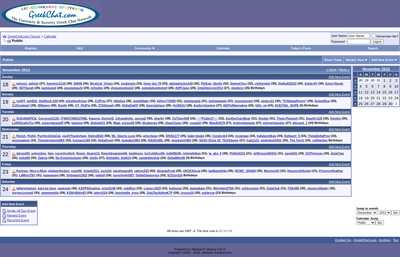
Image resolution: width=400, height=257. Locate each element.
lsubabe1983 (131, 140)
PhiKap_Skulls (211, 83)
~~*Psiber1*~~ (207, 118)
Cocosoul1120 (48, 118)
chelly (93, 157)
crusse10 (187, 192)
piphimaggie (218, 101)
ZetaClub (273, 188)
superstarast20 (52, 122)
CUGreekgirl (21, 105)
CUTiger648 (180, 118)
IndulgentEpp (266, 136)
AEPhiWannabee (235, 105)
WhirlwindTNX (223, 188)
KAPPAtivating (89, 188)
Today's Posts (301, 48)
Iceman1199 (81, 140)
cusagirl (195, 122)
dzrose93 (23, 153)
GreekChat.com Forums (24, 36)
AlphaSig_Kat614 (118, 157)
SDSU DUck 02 (210, 140)
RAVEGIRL (156, 140)
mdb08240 (173, 153)
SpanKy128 (314, 118)
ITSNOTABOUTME (74, 118)
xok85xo (129, 188)
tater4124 (100, 192)
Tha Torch (297, 140)
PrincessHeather (331, 170)
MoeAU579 (217, 122)
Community (144, 48)
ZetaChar (337, 153)
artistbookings (76, 101)
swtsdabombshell (154, 88)
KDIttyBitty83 (76, 192)
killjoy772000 (166, 101)
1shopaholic (124, 118)
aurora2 (140, 118)
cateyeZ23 (141, 170)
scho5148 (109, 188)
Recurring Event (18, 220)
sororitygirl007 (123, 175)
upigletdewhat (149, 157)
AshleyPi (310, 83)
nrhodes (97, 88)
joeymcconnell (22, 192)
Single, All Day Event (21, 210)
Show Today (333, 60)
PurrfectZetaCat (49, 136)
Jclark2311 (91, 170)
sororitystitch (64, 153)
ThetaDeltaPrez (319, 136)
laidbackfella (217, 170)
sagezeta (64, 188)
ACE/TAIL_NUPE (287, 105)
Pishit (32, 136)
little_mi (261, 105)
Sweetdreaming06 (114, 153)
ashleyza (208, 192)
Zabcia (43, 157)
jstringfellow (192, 153)
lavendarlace (155, 105)
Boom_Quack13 (87, 153)
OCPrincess (314, 153)
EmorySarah (334, 83)
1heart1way (173, 122)
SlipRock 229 (48, 101)
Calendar (50, 36)
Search (373, 48)
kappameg (50, 175)
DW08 (78, 83)
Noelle (62, 105)
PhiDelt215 (237, 153)
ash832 (32, 101)
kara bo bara (47, 188)
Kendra (335, 118)
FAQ (80, 48)
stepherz (237, 88)
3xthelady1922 (76, 175)
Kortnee (22, 170)
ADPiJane (182, 88)
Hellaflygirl (106, 140)
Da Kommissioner (69, 157)
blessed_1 (299, 122)
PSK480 (293, 188)
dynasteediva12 (122, 88)
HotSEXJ (179, 105)
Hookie (263, 118)
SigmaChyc (238, 83)
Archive (384, 240)
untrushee (38, 153)
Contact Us (343, 240)
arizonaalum (21, 140)
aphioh (34, 83)
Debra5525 (96, 136)
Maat (116, 122)
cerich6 (106, 170)
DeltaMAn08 (176, 157)
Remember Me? (385, 36)
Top (395, 240)
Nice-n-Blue (38, 170)
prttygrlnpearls (274, 122)
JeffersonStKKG (265, 153)
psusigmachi (73, 88)
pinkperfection (58, 170)
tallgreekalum (26, 188)
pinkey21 (267, 101)
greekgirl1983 (181, 140)
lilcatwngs (149, 122)
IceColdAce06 (154, 153)
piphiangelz (192, 101)
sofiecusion (250, 188)
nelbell (100, 175)
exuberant (128, 83)
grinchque (150, 136)
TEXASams (230, 140)
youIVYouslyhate (74, 136)
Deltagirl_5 (292, 136)
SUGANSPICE (26, 118)
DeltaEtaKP (130, 105)
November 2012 (376, 69)
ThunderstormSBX (51, 140)
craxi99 (76, 170)
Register (31, 48)
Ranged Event (16, 215)
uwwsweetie (50, 192)
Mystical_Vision (101, 83)
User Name (339, 35)
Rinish (21, 136)
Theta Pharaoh (287, 118)
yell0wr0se (320, 140)
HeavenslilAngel (299, 170)
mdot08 (24, 157)
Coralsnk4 (219, 136)
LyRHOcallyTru (23, 122)
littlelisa (119, 101)
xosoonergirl (243, 101)
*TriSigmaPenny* (294, 101)
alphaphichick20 (181, 83)
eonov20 (128, 122)
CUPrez (100, 101)
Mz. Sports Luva (123, 136)
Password (338, 41)
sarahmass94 (122, 170)
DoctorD (108, 118)
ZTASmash (106, 105)
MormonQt (271, 170)
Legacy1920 (152, 188)
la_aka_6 (215, 153)
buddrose (136, 153)
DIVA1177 (173, 136)
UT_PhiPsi (82, 105)
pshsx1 (21, 83)
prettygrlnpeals (244, 122)
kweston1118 (56, 83)
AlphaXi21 (98, 122)
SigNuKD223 (287, 83)
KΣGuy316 (175, 175)
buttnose (175, 188)
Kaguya (94, 118)
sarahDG (291, 153)
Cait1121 (252, 140)
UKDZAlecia (192, 170)
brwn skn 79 (152, 83)
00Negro (44, 105)
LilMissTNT (27, 175)
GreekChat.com (365, 240)
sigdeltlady (141, 101)
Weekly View (355, 60)
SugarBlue (322, 101)
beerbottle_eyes (127, 192)
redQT (20, 101)
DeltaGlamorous (147, 175)
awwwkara (197, 188)
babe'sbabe (196, 136)
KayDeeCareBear (238, 118)
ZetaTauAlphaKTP (160, 192)
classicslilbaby (318, 188)
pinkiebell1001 (271, 140)
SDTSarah (26, 88)
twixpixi (76, 122)
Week (331, 69)
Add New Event (382, 60)
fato (50, 153)
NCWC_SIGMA (245, 170)
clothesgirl (262, 83)
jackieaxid (49, 88)
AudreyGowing (204, 105)
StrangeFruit (166, 170)
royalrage (242, 136)
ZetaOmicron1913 (210, 88)
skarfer (159, 118)
